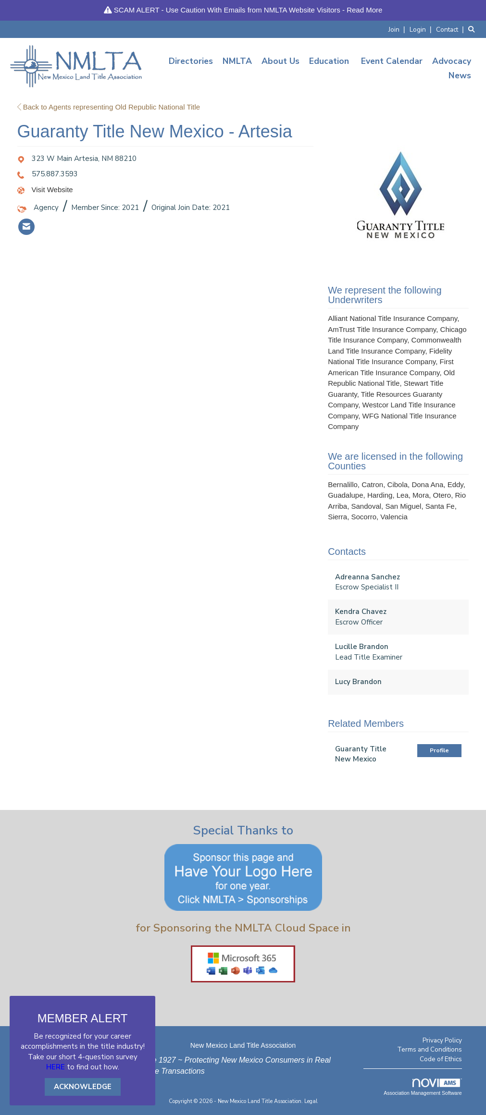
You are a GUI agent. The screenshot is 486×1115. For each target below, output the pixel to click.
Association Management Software (422, 1087)
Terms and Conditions (429, 1049)
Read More (364, 10)
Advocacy (451, 61)
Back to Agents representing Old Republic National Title (108, 107)
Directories (191, 61)
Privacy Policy (442, 1040)
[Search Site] (473, 29)
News (460, 75)
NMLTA (237, 61)
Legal (311, 1101)
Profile (439, 750)
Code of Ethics (441, 1059)
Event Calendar (392, 61)
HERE (55, 1067)
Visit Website (52, 189)
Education (329, 61)
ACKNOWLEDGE (83, 1086)
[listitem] (398, 29)
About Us (280, 61)
